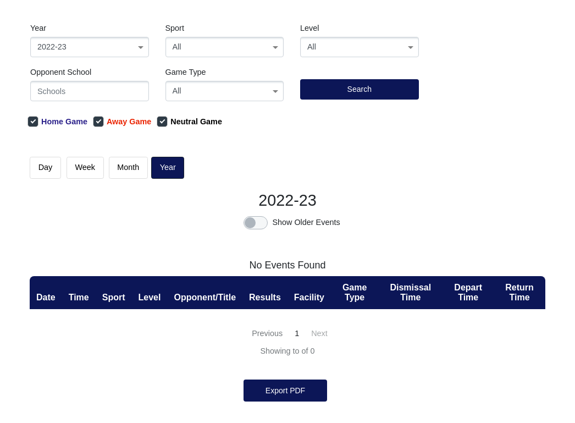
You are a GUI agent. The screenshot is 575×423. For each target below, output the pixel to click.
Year (38, 28)
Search (359, 89)
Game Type (185, 72)
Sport (174, 28)
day (45, 167)
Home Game (57, 121)
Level (309, 28)
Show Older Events (306, 222)
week (85, 167)
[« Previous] (266, 333)
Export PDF (285, 390)
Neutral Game (189, 121)
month (128, 167)
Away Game (122, 121)
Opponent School (60, 72)
